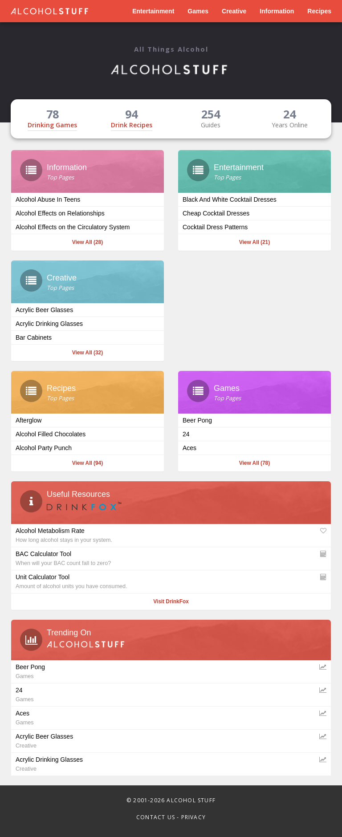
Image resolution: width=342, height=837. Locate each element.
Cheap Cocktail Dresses (216, 213)
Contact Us (155, 817)
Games (197, 11)
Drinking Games (52, 125)
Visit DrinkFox (171, 601)
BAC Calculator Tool (171, 557)
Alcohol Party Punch (44, 447)
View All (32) (87, 352)
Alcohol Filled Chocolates (51, 434)
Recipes (319, 11)
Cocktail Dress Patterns (215, 227)
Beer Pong (197, 420)
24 (186, 434)
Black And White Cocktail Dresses (230, 199)
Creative (234, 11)
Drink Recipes (131, 125)
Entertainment (153, 11)
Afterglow (28, 420)
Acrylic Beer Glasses (44, 309)
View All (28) (87, 242)
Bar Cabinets (34, 337)
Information (277, 11)
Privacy (193, 817)
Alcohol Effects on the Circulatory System (73, 227)
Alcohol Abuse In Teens (48, 199)
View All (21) (254, 242)
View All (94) (87, 463)
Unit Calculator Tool (171, 581)
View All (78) (254, 463)
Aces (189, 447)
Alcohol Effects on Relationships (60, 213)
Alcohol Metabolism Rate (171, 534)
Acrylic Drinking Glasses (49, 323)
